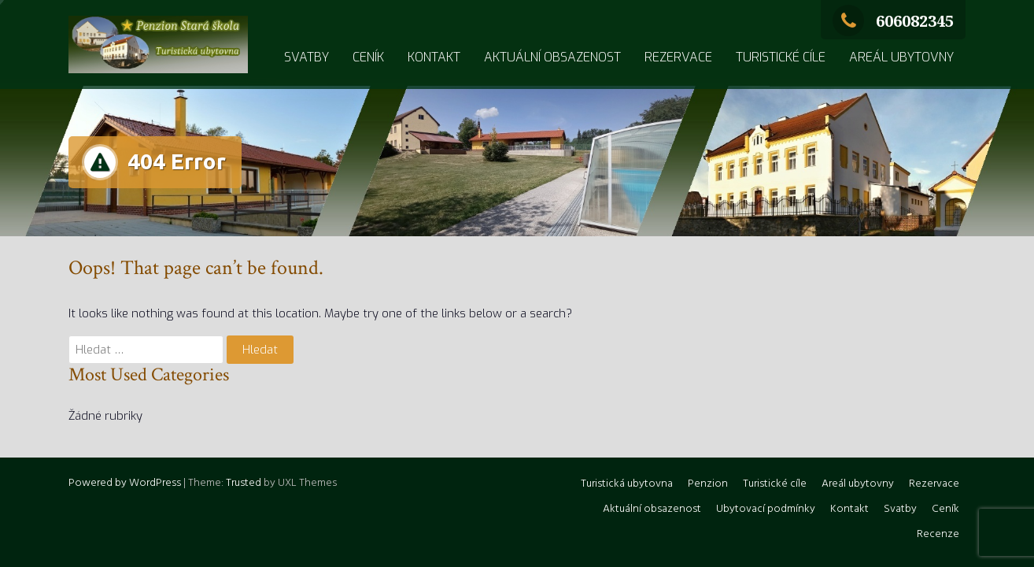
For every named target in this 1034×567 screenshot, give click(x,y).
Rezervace (678, 57)
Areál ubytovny (901, 57)
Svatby (306, 57)
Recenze (938, 534)
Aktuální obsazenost (552, 57)
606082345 (893, 21)
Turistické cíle (780, 57)
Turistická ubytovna (627, 484)
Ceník (368, 57)
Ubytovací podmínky (765, 509)
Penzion (708, 484)
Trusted (243, 483)
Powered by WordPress (124, 483)
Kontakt (434, 57)
